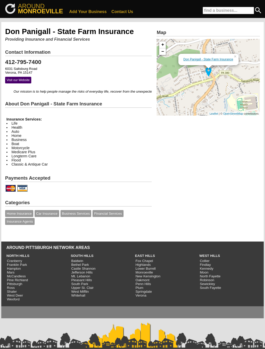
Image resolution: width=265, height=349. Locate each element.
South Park (79, 284)
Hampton (14, 268)
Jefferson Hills (82, 272)
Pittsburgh (14, 284)
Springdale (144, 291)
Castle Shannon (83, 268)
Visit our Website (18, 80)
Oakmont (142, 280)
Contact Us (122, 11)
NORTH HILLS (17, 256)
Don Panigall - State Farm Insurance (208, 59)
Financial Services (108, 213)
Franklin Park (17, 265)
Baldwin (77, 261)
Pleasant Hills (81, 280)
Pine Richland (17, 280)
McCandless (16, 276)
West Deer (15, 295)
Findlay (205, 265)
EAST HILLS (145, 256)
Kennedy (206, 268)
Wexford (13, 299)
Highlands (143, 265)
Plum (139, 288)
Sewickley (207, 284)
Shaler (12, 291)
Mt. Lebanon (80, 276)
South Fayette (210, 288)
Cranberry (14, 261)
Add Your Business (88, 11)
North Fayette (210, 276)
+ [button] (162, 45)
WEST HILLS (209, 256)
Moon (204, 272)
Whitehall (78, 295)
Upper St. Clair (82, 288)
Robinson (207, 280)
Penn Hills (143, 284)
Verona (141, 295)
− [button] (162, 52)
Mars (11, 272)
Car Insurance (47, 213)
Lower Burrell (146, 268)
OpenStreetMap (233, 113)
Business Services (76, 213)
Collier (205, 261)
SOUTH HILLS (82, 256)
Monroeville (144, 272)
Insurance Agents (20, 221)
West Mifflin (80, 291)
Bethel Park (80, 265)
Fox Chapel (144, 261)
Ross (11, 288)
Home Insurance (19, 213)
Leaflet (214, 113)
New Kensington (148, 276)
